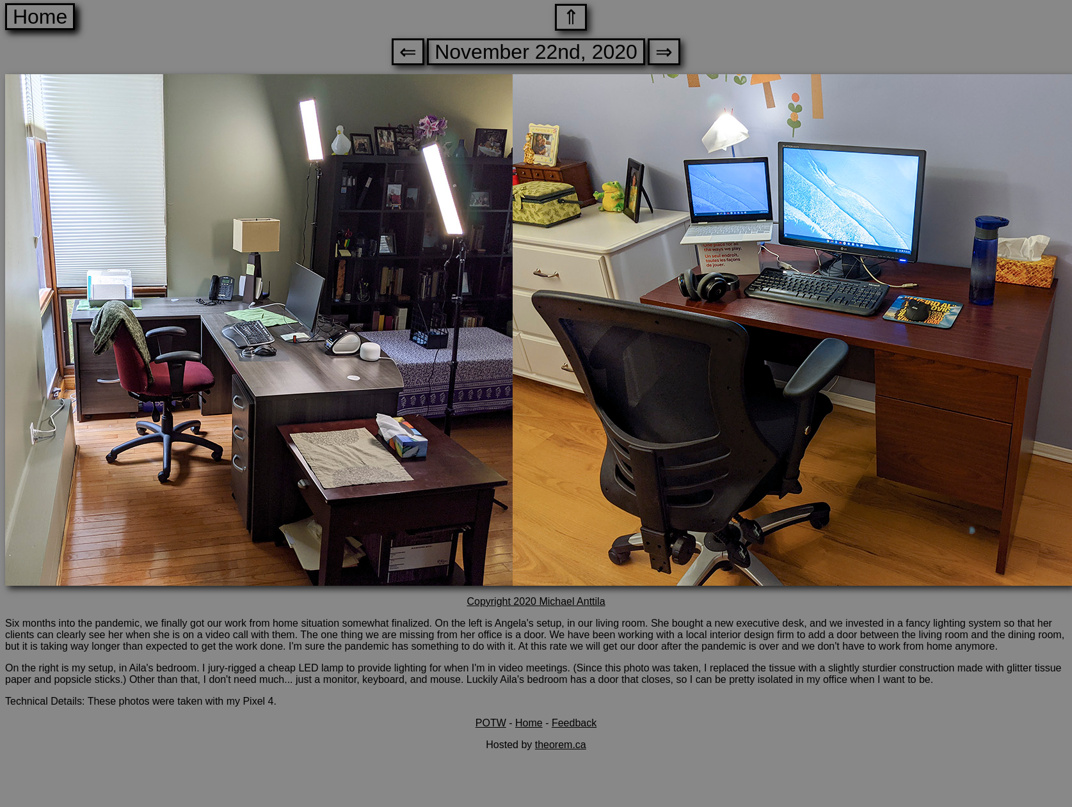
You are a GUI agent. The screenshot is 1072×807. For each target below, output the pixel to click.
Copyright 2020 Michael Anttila (536, 601)
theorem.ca (560, 744)
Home (40, 16)
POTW (491, 722)
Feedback (574, 722)
